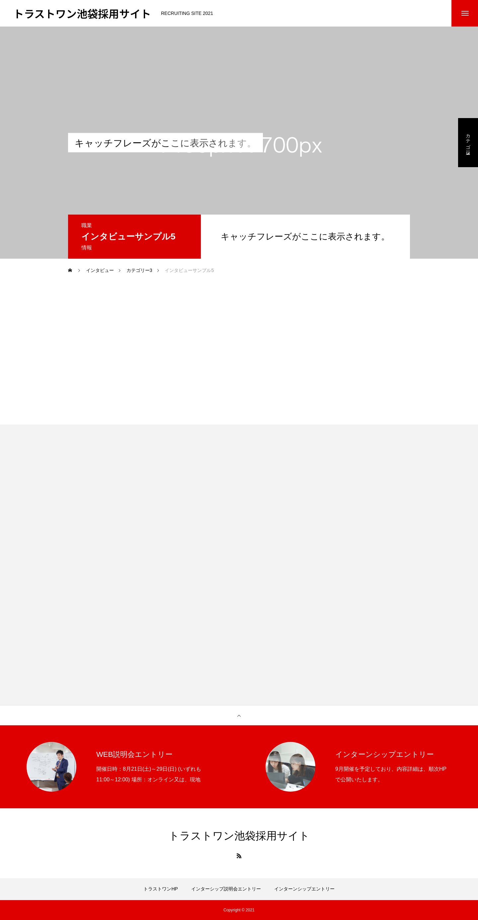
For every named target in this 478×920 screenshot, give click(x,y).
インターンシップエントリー (304, 888)
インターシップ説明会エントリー (226, 888)
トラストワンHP (160, 888)
